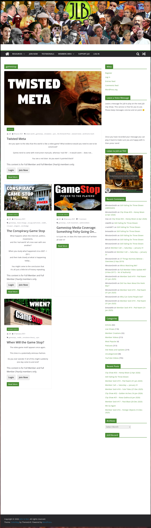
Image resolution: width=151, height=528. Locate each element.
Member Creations (113, 333)
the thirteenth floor (63, 134)
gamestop (39, 134)
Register (108, 73)
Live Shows (109, 329)
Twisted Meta (16, 139)
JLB (10, 134)
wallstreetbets (84, 223)
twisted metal (76, 134)
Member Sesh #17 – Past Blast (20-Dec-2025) (123, 401)
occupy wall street (34, 223)
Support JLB (83, 54)
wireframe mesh (88, 134)
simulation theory (29, 337)
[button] (23, 54)
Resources (17, 54)
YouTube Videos (63, 214)
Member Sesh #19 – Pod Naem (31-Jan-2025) (123, 381)
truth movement (72, 223)
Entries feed (110, 81)
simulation (47, 134)
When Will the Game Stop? (25, 342)
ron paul (10, 226)
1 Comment (81, 219)
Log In (96, 54)
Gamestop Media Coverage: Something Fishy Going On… (76, 229)
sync (54, 134)
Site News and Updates (115, 350)
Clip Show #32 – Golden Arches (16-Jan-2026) (124, 393)
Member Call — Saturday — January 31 (127, 248)
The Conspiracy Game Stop (26, 231)
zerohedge (25, 226)
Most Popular (110, 341)
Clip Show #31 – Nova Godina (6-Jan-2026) (122, 397)
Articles (10, 129)
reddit (44, 223)
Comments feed (111, 85)
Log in (107, 77)
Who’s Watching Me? (128, 265)
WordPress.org (111, 89)
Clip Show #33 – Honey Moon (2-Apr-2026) (129, 219)
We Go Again (110, 406)
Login (11, 170)
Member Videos (13, 214)
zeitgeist (17, 226)
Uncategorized (111, 354)
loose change (21, 223)
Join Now (23, 170)
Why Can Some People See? (131, 297)
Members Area (65, 54)
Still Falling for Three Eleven (126, 223)
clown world (30, 134)
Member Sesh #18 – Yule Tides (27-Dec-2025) (124, 389)
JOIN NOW (33, 54)
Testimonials (48, 54)
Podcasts (109, 345)
